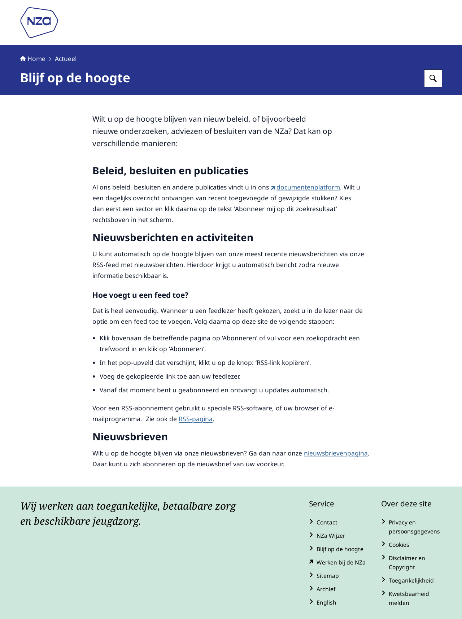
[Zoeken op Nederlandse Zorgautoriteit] (433, 78)
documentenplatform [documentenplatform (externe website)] (305, 187)
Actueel (66, 58)
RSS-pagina (196, 418)
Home (32, 58)
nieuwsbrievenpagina (336, 453)
